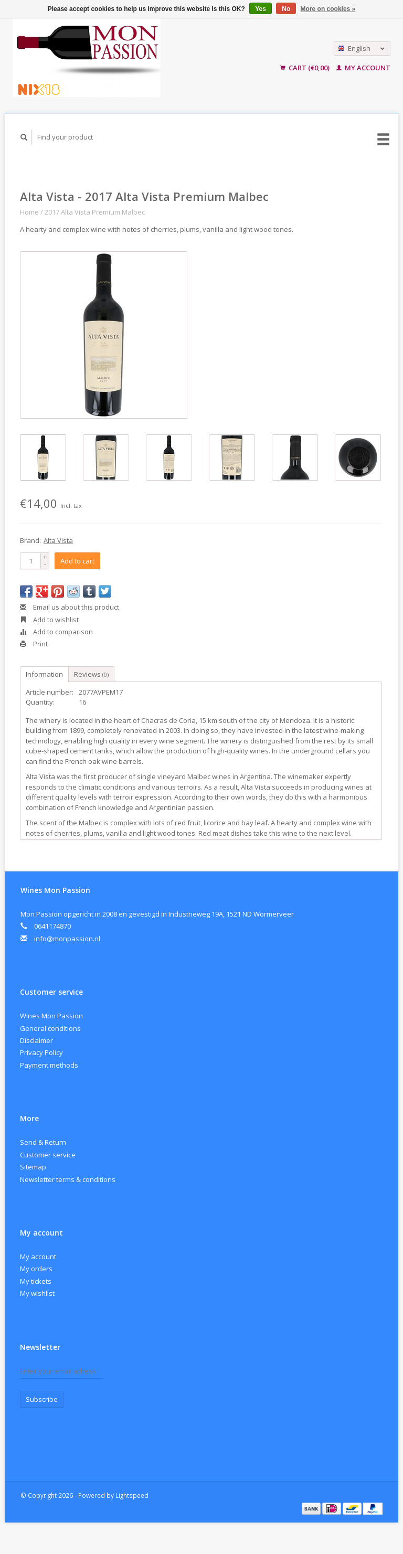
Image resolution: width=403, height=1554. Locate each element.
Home (29, 212)
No (286, 9)
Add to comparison (56, 631)
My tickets (35, 1281)
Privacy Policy (41, 1052)
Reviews (91, 674)
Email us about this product (69, 607)
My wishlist (37, 1293)
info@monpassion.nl (67, 938)
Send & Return (43, 1142)
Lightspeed (132, 1495)
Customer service (48, 1154)
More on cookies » (328, 9)
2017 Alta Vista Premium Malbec (95, 212)
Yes (260, 9)
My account (363, 67)
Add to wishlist (49, 619)
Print (34, 643)
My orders (36, 1268)
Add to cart (77, 561)
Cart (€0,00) (305, 67)
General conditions (50, 1028)
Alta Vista (58, 540)
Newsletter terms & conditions (67, 1179)
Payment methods (49, 1065)
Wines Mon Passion (51, 1015)
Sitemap (33, 1167)
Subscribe (42, 1399)
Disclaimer (36, 1040)
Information (44, 674)
